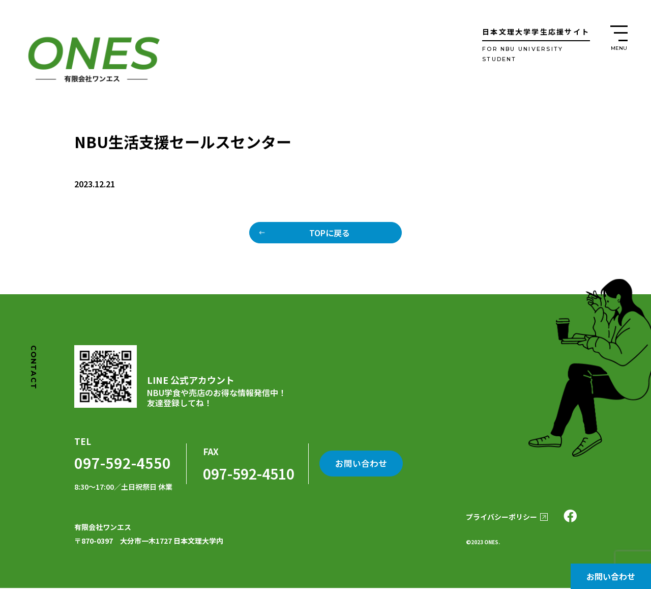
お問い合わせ (610, 576)
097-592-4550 (120, 463)
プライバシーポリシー (499, 518)
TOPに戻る (329, 233)
